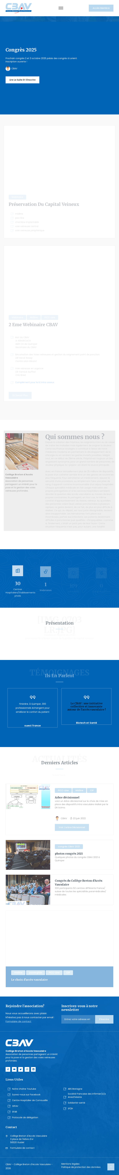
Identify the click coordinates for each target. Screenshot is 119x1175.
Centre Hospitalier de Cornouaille (30, 1100)
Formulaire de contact (18, 1021)
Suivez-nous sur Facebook (26, 1094)
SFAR (14, 1111)
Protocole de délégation (25, 1117)
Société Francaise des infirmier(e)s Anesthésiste (87, 1095)
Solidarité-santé (76, 1102)
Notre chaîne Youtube (24, 1088)
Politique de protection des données (81, 1167)
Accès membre (101, 8)
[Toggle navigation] (60, 8)
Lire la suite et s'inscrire (22, 79)
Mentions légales (70, 1163)
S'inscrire (104, 1019)
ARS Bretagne (75, 1088)
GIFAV (15, 1106)
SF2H (70, 1108)
